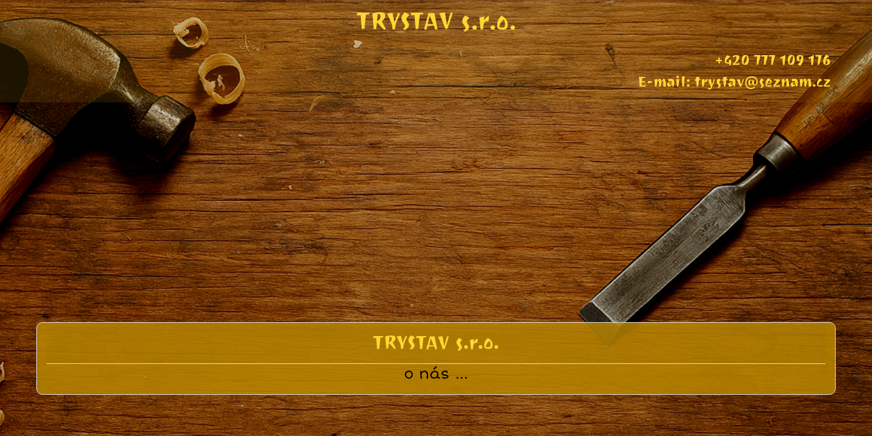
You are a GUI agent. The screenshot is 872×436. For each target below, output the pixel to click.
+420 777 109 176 (773, 60)
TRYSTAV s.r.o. (436, 21)
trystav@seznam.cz (763, 81)
